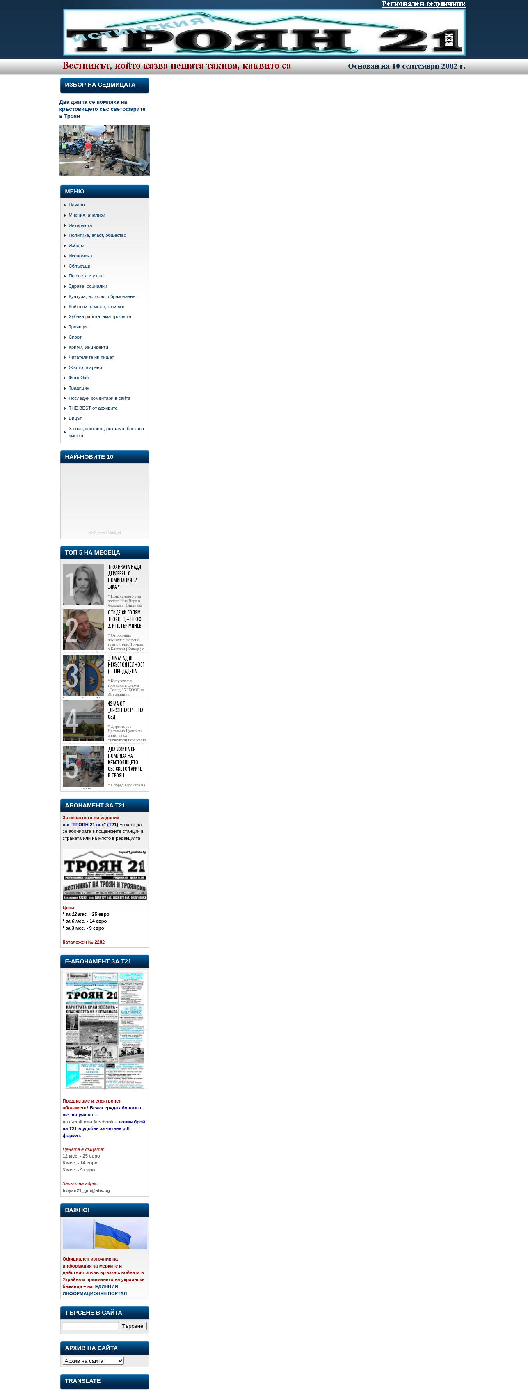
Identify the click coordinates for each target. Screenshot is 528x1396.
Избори (77, 245)
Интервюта (80, 225)
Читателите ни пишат (91, 357)
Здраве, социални (88, 286)
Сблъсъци (80, 266)
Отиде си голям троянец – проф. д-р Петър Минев (125, 619)
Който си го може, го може (97, 306)
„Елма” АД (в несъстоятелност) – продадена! (126, 664)
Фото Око (79, 377)
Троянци (78, 326)
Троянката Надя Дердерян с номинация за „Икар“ (124, 577)
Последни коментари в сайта (100, 398)
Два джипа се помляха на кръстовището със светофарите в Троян (102, 109)
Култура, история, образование (102, 296)
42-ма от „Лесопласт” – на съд (125, 710)
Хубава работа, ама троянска (100, 316)
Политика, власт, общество (97, 235)
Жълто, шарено (85, 367)
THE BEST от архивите (93, 408)
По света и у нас (86, 275)
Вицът (75, 418)
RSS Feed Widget (104, 532)
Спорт (75, 337)
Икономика (80, 255)
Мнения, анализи (87, 215)
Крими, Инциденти (88, 347)
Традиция (79, 387)
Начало (77, 204)
